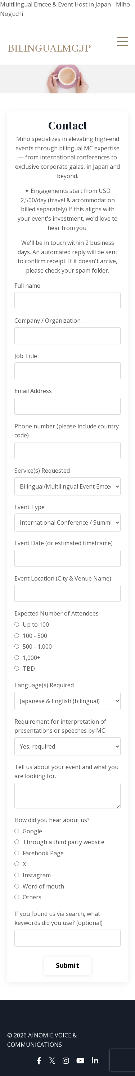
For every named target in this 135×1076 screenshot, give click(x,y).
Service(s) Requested (42, 471)
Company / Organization (47, 321)
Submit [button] (67, 965)
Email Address (33, 391)
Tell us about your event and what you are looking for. (66, 771)
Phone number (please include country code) (66, 431)
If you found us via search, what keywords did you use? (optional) (58, 918)
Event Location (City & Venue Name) (62, 578)
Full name (27, 286)
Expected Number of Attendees (56, 613)
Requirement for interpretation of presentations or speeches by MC (60, 726)
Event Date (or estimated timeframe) (63, 543)
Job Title (25, 356)
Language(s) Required (44, 685)
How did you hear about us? (52, 820)
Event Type (29, 507)
